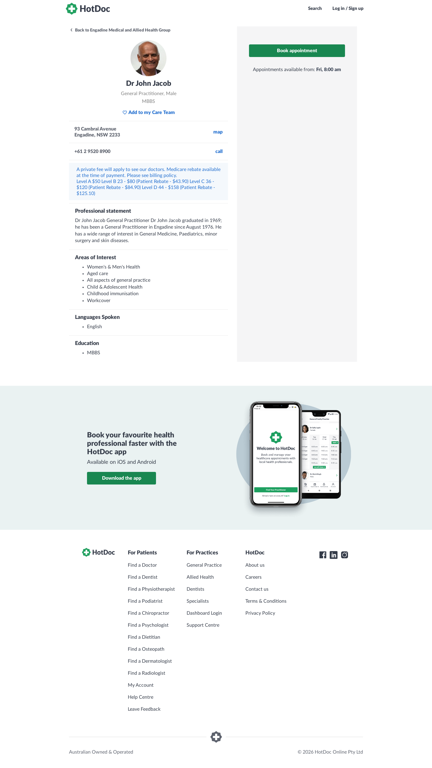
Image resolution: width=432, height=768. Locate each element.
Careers (253, 577)
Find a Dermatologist (150, 661)
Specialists (198, 601)
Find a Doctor (142, 565)
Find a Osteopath (146, 649)
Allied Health (200, 577)
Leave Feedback (144, 709)
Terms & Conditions (265, 601)
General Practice (204, 565)
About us (255, 565)
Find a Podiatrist (145, 601)
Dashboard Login (204, 613)
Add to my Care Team (148, 112)
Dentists (195, 589)
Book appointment (297, 50)
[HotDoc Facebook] (322, 555)
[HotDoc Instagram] (344, 555)
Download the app (121, 478)
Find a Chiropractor (148, 613)
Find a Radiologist (146, 673)
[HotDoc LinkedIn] (333, 555)
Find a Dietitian (144, 637)
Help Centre (140, 697)
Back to (120, 30)
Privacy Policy (260, 613)
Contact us (256, 589)
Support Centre (203, 625)
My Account (141, 685)
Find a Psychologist (148, 625)
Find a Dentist (143, 577)
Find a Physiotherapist (151, 589)
